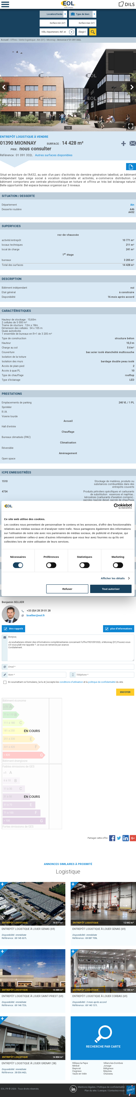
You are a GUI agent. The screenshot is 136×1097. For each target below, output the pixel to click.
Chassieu (108, 1073)
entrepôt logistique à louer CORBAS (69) (99, 996)
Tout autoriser (111, 588)
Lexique (102, 1090)
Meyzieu (107, 1071)
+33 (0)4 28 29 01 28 (38, 610)
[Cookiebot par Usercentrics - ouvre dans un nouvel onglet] (116, 506)
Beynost (76, 1068)
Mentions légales (86, 1087)
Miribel (75, 1065)
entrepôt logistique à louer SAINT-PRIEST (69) (32, 996)
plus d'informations (121, 628)
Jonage (107, 1065)
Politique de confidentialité (110, 1087)
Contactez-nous (116, 1090)
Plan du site (90, 1090)
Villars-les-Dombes (113, 1063)
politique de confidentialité (101, 682)
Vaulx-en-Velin (79, 1073)
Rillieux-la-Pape (80, 1063)
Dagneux (76, 1071)
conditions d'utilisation (71, 682)
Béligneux (108, 1068)
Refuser (67, 588)
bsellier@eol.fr (36, 615)
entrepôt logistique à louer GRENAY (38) (29, 1063)
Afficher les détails (113, 578)
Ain (132, 204)
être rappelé (16, 628)
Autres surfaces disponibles (53, 155)
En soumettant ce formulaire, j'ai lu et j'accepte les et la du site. (65, 682)
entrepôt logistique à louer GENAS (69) (28, 929)
